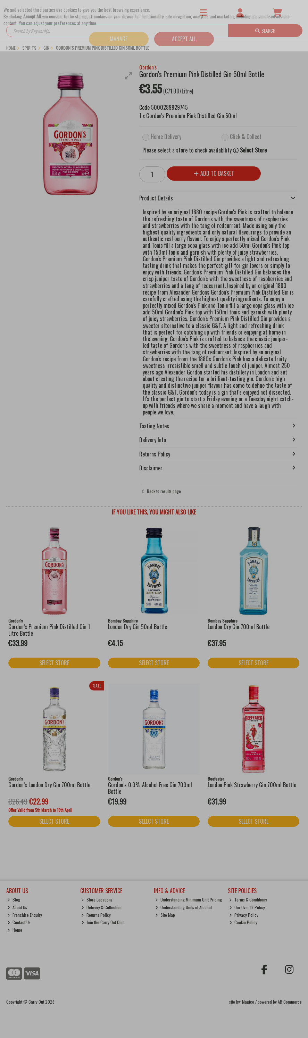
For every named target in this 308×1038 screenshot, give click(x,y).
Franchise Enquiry (24, 915)
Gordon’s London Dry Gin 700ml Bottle (49, 785)
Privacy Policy (243, 915)
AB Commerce (290, 1002)
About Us (17, 907)
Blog (13, 900)
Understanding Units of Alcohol (183, 907)
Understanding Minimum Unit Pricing (188, 900)
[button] (128, 75)
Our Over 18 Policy (247, 907)
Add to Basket (214, 173)
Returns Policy (96, 915)
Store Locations (97, 900)
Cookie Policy (243, 922)
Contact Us (19, 922)
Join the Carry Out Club (103, 922)
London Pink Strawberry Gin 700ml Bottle (252, 785)
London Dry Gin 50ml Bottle (137, 627)
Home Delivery (166, 136)
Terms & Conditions (248, 900)
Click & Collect (245, 136)
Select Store (253, 150)
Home (14, 930)
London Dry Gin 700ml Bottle (238, 627)
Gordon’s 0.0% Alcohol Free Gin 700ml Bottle (150, 788)
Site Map (165, 915)
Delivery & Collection (101, 907)
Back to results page (164, 491)
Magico (248, 1002)
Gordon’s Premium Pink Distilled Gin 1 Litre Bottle (49, 630)
